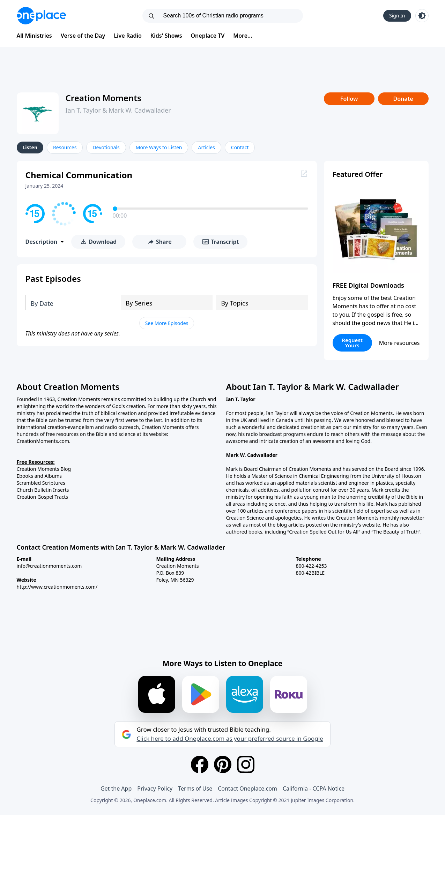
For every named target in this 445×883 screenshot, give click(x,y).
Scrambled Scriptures (41, 483)
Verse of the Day (83, 35)
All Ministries (34, 35)
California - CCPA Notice (313, 788)
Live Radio (128, 35)
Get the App (116, 788)
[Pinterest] (222, 764)
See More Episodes (166, 323)
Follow (349, 99)
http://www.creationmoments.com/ (57, 586)
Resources (64, 147)
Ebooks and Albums (39, 476)
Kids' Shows (166, 35)
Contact (240, 147)
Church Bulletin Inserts (43, 489)
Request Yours (352, 343)
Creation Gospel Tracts (42, 496)
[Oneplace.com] (41, 15)
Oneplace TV (208, 35)
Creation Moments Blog (44, 469)
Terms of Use (195, 788)
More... (242, 35)
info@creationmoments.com (49, 566)
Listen (30, 147)
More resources (399, 343)
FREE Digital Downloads (369, 285)
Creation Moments (103, 98)
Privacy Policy (154, 788)
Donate (403, 99)
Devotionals (105, 147)
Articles (206, 147)
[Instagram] (245, 764)
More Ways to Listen (159, 147)
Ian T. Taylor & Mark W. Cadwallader (118, 110)
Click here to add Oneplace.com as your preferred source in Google (229, 738)
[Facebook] (199, 764)
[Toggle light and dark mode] (422, 15)
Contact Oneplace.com (247, 788)
